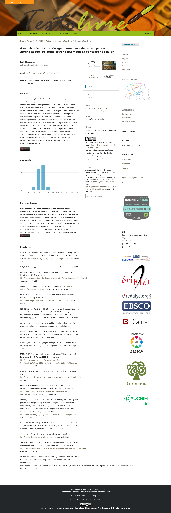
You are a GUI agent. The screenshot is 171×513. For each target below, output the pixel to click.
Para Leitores (127, 114)
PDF (90, 86)
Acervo (29, 41)
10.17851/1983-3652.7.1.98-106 (103, 182)
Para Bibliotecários (128, 121)
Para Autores (126, 117)
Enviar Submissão (130, 44)
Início (22, 41)
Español (125, 62)
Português (126, 69)
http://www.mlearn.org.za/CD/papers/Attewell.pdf (44, 258)
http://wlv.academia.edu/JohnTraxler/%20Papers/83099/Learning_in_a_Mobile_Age (53, 448)
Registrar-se (12, 2)
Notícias (76, 33)
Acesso (22, 2)
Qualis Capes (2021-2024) (132, 178)
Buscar (149, 33)
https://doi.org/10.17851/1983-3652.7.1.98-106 (43, 73)
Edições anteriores (48, 33)
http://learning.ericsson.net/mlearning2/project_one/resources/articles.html (51, 377)
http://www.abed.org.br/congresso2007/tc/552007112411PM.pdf (46, 414)
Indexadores (64, 33)
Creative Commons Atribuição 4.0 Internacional (103, 508)
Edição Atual (32, 33)
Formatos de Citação (94, 196)
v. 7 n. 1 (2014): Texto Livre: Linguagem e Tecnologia (53, 41)
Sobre (19, 33)
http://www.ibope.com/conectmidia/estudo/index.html (42, 300)
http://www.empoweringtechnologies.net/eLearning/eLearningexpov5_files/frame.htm (55, 278)
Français (125, 66)
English (125, 59)
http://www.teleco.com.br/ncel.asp (34, 437)
